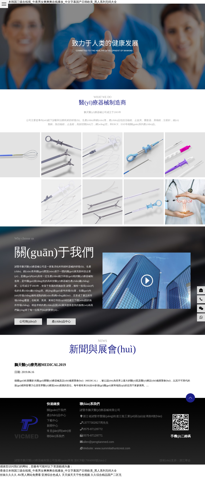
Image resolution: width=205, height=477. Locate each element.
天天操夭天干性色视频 (76, 474)
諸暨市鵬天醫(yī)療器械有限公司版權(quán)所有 (44, 460)
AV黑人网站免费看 (29, 474)
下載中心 (52, 420)
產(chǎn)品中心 (62, 320)
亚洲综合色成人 (51, 474)
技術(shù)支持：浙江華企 (175, 460)
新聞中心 (52, 425)
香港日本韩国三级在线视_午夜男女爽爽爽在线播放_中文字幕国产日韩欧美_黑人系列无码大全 (58, 1)
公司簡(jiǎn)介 (29, 320)
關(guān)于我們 (56, 410)
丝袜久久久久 (8, 474)
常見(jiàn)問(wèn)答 (59, 430)
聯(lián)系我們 (55, 436)
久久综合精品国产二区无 (106, 474)
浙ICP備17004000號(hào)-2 (90, 460)
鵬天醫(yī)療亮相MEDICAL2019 (40, 365)
